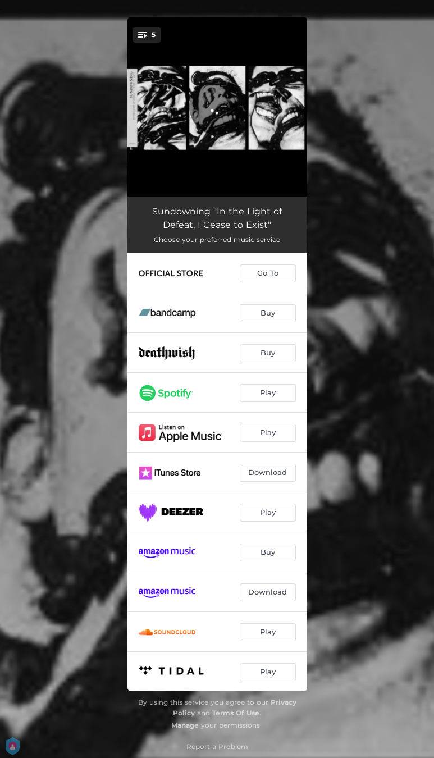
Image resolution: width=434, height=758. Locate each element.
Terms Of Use (235, 713)
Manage (185, 725)
